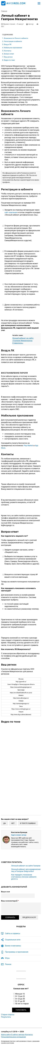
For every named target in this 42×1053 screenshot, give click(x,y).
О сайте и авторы (18, 1035)
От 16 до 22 (20, 996)
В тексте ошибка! (28, 823)
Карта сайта (6, 1035)
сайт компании (10, 212)
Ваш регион (8, 57)
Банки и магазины (13, 946)
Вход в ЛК (7, 44)
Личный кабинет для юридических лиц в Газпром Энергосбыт (26, 870)
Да (4, 823)
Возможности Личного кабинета (16, 38)
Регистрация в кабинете (13, 41)
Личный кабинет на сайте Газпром (25, 866)
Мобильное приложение (13, 48)
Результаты (6, 1017)
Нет (12, 823)
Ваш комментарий (10, 901)
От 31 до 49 (20, 1001)
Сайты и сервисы (12, 933)
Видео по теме (9, 60)
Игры (7, 958)
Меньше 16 (20, 994)
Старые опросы (7, 1015)
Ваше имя (5, 891)
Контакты (7, 51)
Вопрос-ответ (9, 54)
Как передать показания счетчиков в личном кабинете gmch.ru (23, 877)
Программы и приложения (16, 952)
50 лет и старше (22, 1004)
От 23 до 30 (20, 999)
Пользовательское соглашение (13, 1037)
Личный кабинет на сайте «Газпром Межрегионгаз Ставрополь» (22, 340)
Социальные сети (12, 939)
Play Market (28, 445)
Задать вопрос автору (18, 835)
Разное (8, 964)
